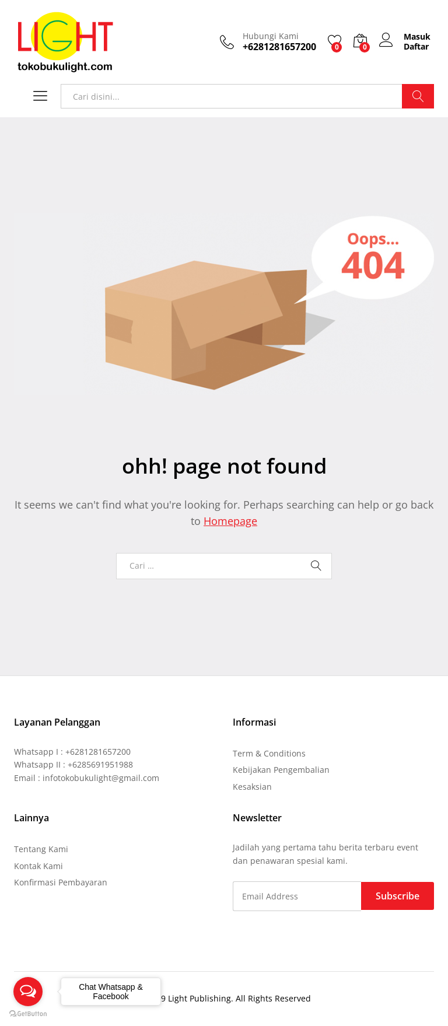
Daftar (416, 47)
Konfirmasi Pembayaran (60, 882)
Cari (418, 96)
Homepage (230, 521)
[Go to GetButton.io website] (28, 1014)
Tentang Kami (41, 849)
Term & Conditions (269, 753)
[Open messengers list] (28, 991)
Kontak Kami (38, 865)
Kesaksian (252, 786)
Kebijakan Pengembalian (281, 769)
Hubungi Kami (271, 36)
